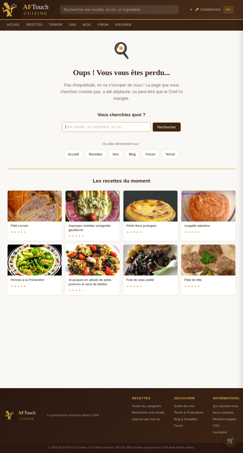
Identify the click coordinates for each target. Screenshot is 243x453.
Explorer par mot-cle (146, 419)
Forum (103, 24)
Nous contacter (223, 412)
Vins (72, 24)
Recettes (34, 24)
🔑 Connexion (208, 9)
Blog (87, 24)
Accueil (13, 24)
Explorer (123, 24)
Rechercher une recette (148, 412)
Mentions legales (224, 419)
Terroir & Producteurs (188, 412)
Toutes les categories (146, 406)
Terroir (55, 24)
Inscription (220, 432)
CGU (216, 425)
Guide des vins (184, 406)
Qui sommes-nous (225, 406)
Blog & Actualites (185, 419)
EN (228, 9)
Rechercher (166, 127)
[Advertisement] (121, 347)
